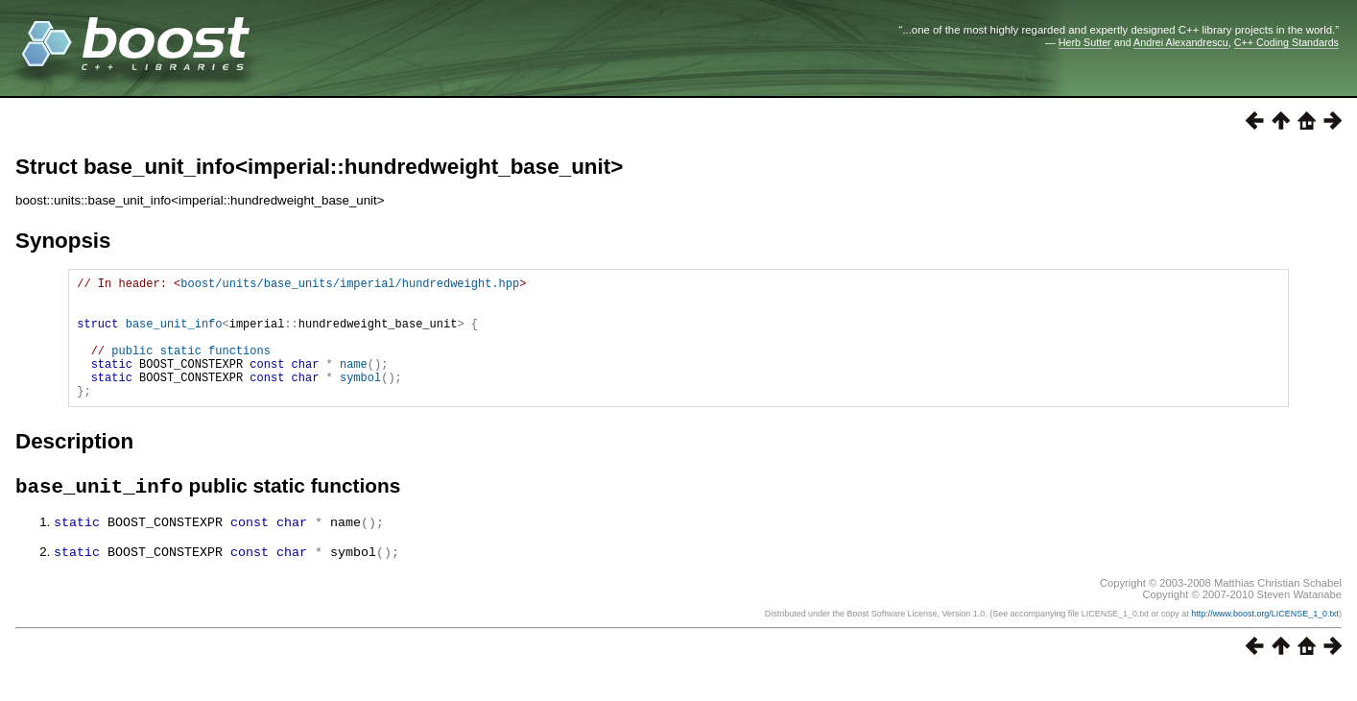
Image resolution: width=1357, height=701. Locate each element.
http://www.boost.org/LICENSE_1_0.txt (1265, 640)
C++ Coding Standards (1286, 42)
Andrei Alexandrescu (1180, 42)
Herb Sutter (1085, 42)
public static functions (191, 367)
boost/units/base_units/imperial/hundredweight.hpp (349, 286)
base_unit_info (174, 334)
